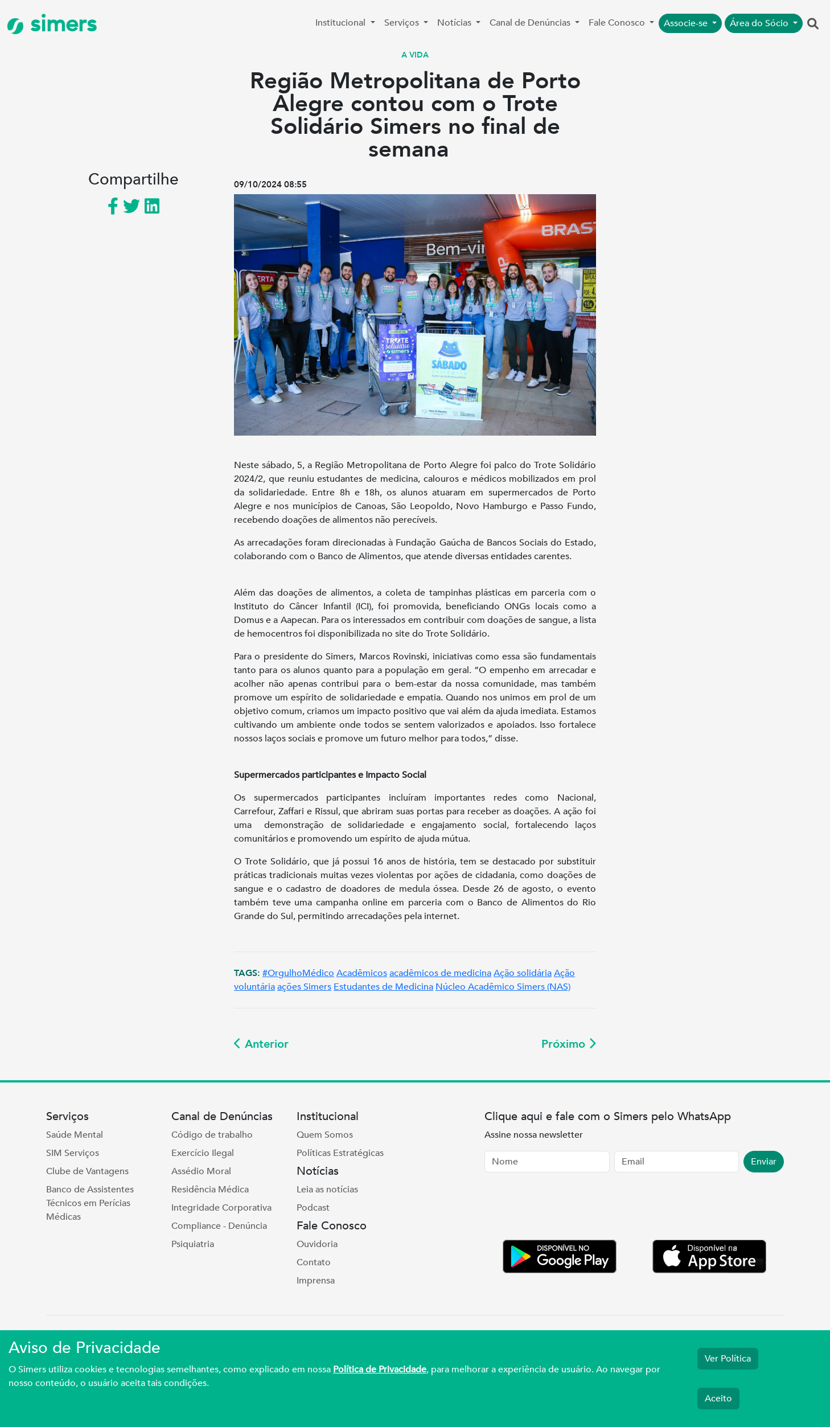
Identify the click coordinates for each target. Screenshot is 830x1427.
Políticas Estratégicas (340, 1153)
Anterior (261, 1044)
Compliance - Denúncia (219, 1226)
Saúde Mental (74, 1135)
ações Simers (304, 987)
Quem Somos (325, 1135)
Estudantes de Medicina (383, 987)
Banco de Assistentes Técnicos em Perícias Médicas (90, 1203)
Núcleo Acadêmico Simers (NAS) (502, 987)
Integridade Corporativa (221, 1208)
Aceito (718, 1398)
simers (52, 24)
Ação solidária (523, 973)
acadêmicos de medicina (440, 973)
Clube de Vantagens (87, 1171)
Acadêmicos (361, 973)
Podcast (313, 1208)
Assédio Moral (201, 1171)
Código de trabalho (212, 1135)
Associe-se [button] (687, 23)
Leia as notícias (327, 1189)
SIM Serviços (72, 1153)
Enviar (763, 1161)
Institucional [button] (341, 23)
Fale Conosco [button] (618, 23)
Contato (314, 1262)
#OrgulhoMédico (298, 973)
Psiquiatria (192, 1244)
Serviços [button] (402, 23)
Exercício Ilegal (202, 1153)
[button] (813, 24)
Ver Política (728, 1358)
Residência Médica (210, 1189)
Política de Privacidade (379, 1369)
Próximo (568, 1044)
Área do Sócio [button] (760, 23)
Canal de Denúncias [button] (531, 23)
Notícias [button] (455, 23)
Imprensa (316, 1280)
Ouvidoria (317, 1244)
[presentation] (571, 1208)
